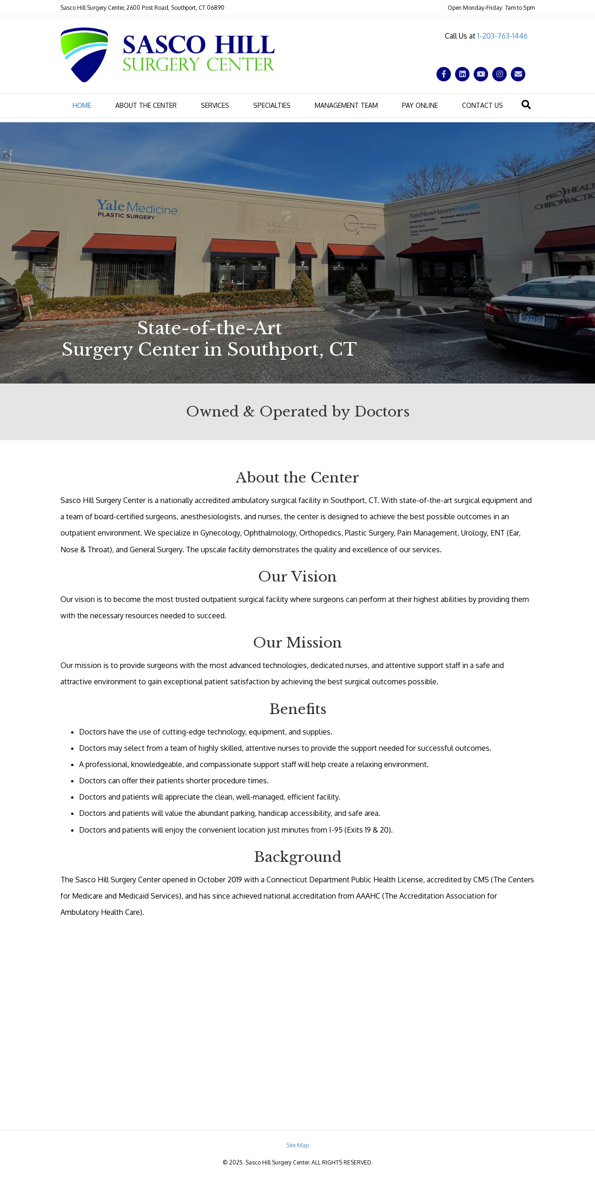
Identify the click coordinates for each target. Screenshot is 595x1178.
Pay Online (420, 105)
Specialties (272, 105)
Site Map (297, 1145)
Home (82, 105)
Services (215, 105)
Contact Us (482, 105)
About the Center (146, 105)
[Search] (526, 104)
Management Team (346, 105)
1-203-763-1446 (502, 35)
